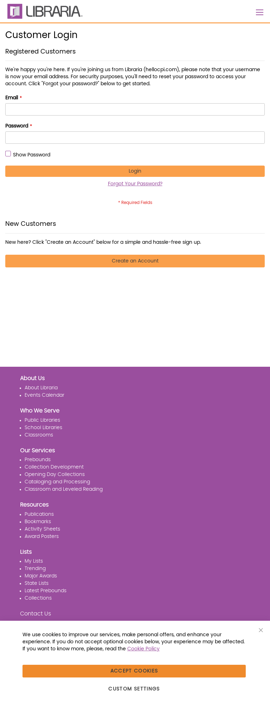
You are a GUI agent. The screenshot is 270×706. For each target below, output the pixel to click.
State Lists (37, 583)
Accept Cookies (134, 671)
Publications (39, 514)
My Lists (34, 561)
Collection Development (54, 467)
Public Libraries (42, 420)
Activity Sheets (42, 529)
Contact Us (35, 614)
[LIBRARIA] (44, 11)
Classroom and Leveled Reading (64, 489)
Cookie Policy (143, 648)
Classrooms (39, 435)
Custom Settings (134, 689)
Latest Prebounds (45, 590)
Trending (35, 568)
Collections (38, 598)
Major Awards (41, 576)
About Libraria (41, 387)
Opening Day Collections (55, 474)
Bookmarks (38, 521)
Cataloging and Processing (57, 481)
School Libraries (43, 427)
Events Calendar (44, 395)
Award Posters (42, 536)
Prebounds (38, 459)
